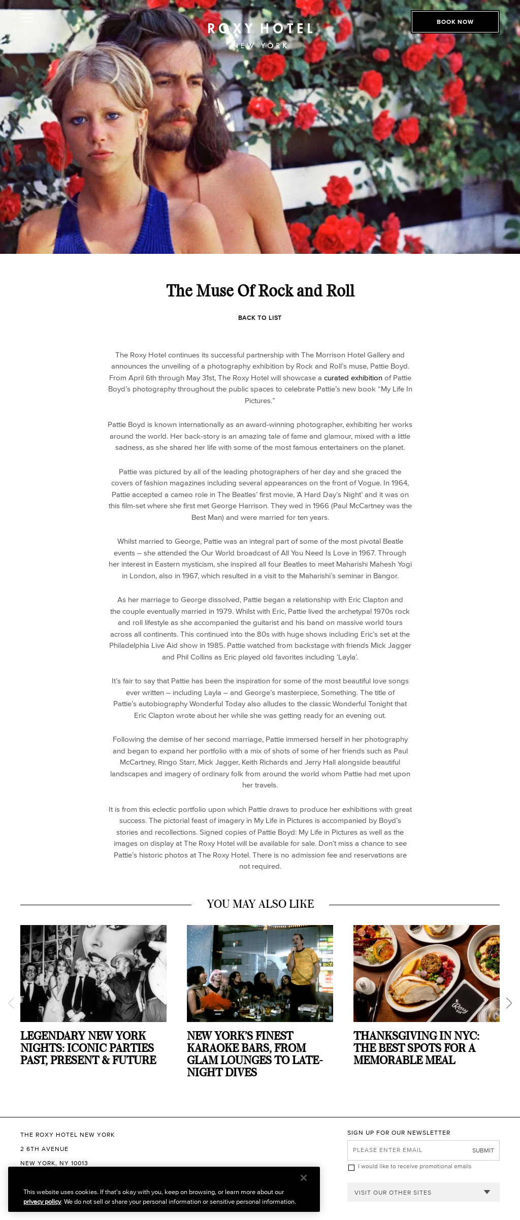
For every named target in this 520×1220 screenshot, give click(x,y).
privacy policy (42, 1201)
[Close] (303, 1178)
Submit (483, 1150)
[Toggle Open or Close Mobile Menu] (64, 17)
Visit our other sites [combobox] (393, 1192)
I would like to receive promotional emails (415, 1166)
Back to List (260, 317)
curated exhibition (353, 377)
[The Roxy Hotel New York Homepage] (260, 28)
